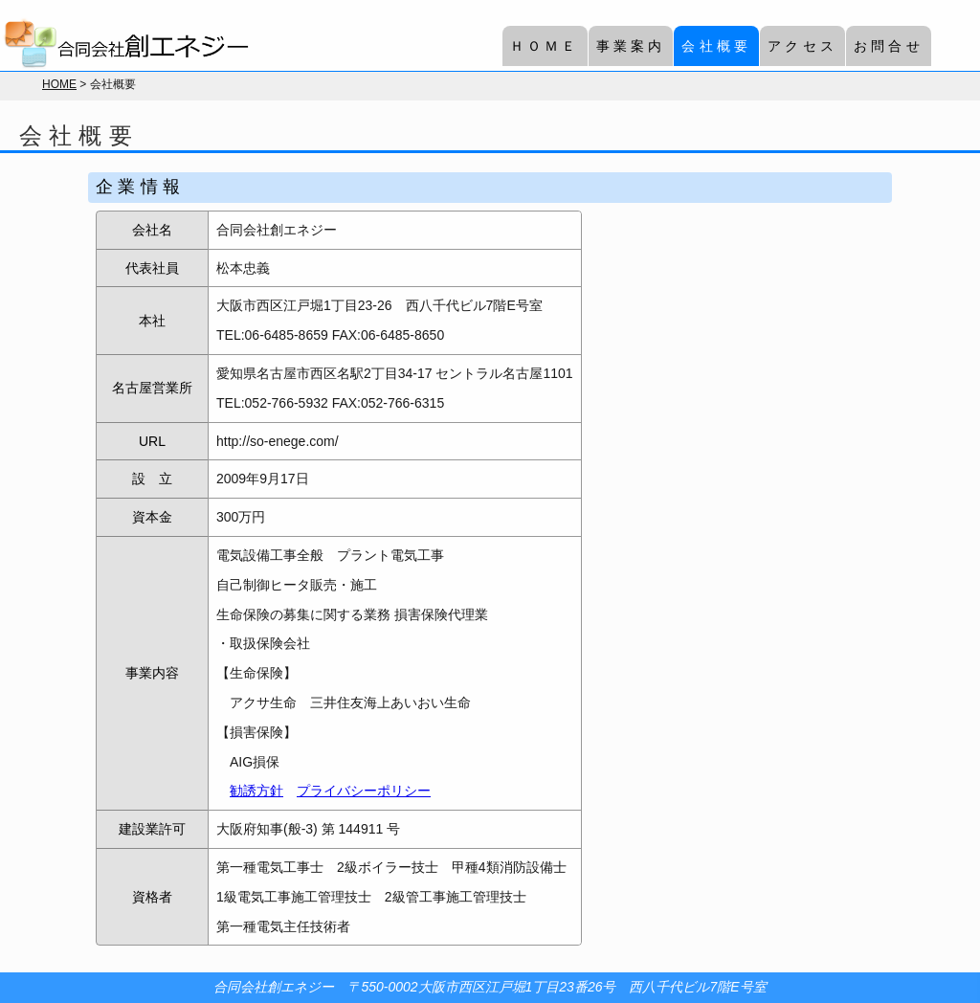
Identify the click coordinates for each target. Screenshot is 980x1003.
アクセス (802, 46)
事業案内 (631, 46)
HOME (59, 84)
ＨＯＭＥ (545, 46)
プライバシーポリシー (364, 790)
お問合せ (889, 46)
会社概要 (716, 46)
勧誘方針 (256, 790)
